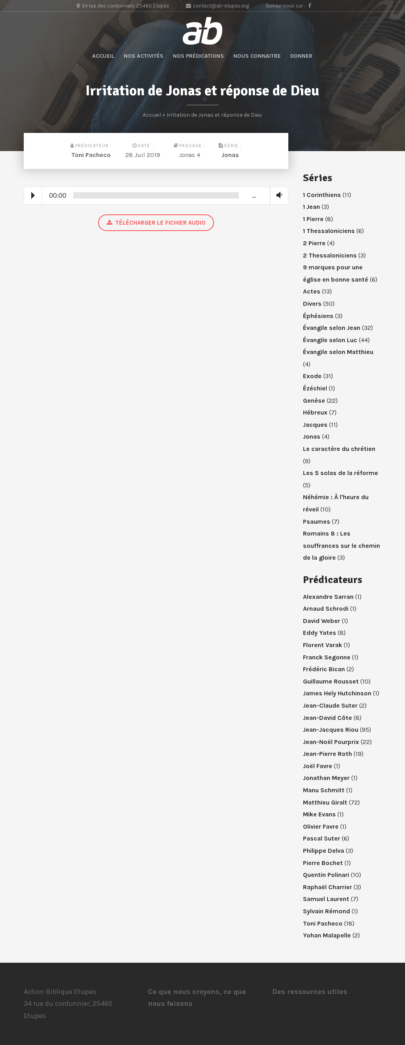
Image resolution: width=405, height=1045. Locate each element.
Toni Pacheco (91, 155)
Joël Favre (317, 766)
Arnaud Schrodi (325, 608)
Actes (311, 291)
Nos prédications (198, 56)
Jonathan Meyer (326, 778)
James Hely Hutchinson (337, 693)
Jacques (315, 424)
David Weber (321, 621)
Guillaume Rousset (331, 681)
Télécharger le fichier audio (156, 222)
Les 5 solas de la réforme (340, 473)
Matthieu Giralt (325, 802)
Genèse (314, 400)
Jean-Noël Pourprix (331, 742)
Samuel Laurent (326, 899)
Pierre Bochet (323, 863)
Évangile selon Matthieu (338, 352)
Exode (312, 376)
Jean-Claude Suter (330, 705)
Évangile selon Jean (331, 327)
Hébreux (315, 412)
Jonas (230, 155)
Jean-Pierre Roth (327, 753)
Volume (277, 195)
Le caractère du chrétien (339, 448)
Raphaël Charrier (327, 887)
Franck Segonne (326, 657)
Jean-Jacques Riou (330, 729)
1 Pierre (313, 219)
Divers (312, 303)
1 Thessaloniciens (329, 231)
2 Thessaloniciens (330, 255)
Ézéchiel (315, 388)
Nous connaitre (257, 56)
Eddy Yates (319, 632)
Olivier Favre (321, 826)
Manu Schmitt (323, 790)
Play (33, 195)
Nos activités (143, 56)
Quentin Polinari (326, 874)
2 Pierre (314, 243)
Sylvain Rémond (326, 911)
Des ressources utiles (309, 991)
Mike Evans (319, 814)
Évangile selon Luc (330, 340)
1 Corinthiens (322, 195)
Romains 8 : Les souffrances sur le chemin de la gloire (341, 545)
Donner (301, 56)
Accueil (103, 56)
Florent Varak (322, 645)
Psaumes (316, 521)
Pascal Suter (321, 838)
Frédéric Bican (324, 669)
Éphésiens (318, 316)
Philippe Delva (323, 850)
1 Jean (311, 206)
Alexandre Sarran (328, 596)
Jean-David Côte (327, 717)
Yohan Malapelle (327, 935)
